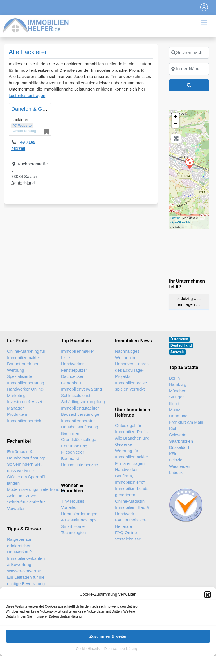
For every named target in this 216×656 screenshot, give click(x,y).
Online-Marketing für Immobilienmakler (26, 354)
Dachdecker (72, 376)
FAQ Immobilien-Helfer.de (131, 523)
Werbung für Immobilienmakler (131, 453)
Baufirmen (70, 433)
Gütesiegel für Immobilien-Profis (131, 428)
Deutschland (23, 182)
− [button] (175, 124)
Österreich (179, 339)
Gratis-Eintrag (24, 131)
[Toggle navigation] (204, 7)
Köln (173, 453)
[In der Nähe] (189, 69)
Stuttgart (177, 396)
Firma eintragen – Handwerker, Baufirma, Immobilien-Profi (131, 473)
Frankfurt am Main (186, 422)
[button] (207, 622)
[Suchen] (189, 85)
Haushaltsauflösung (79, 426)
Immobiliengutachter (80, 408)
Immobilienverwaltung (81, 389)
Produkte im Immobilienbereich (24, 417)
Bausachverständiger (81, 414)
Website (25, 126)
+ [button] (175, 116)
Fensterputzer (74, 370)
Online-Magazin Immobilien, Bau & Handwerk (132, 507)
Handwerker (72, 363)
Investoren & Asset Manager (24, 404)
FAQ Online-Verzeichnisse (128, 535)
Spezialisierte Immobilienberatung (25, 379)
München (177, 390)
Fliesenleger (72, 452)
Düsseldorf (179, 447)
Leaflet (175, 218)
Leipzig (176, 460)
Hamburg (177, 384)
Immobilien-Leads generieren (131, 491)
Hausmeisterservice (79, 464)
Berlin (174, 378)
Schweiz (177, 352)
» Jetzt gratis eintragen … (189, 301)
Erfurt (174, 403)
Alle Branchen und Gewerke (132, 441)
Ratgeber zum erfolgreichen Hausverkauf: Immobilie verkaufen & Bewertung (26, 552)
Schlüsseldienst (75, 395)
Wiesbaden (179, 466)
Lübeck (176, 472)
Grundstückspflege (78, 439)
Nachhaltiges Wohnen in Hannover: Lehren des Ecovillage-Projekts (132, 364)
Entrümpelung (74, 446)
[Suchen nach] (189, 53)
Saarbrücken (181, 441)
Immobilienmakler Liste (77, 354)
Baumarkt (70, 458)
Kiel (172, 428)
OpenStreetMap (181, 222)
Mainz (174, 409)
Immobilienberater (78, 420)
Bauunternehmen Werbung (23, 367)
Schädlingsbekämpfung (81, 401)
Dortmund (178, 416)
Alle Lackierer (28, 52)
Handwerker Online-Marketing (25, 392)
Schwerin (177, 434)
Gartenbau (71, 382)
